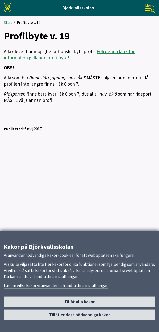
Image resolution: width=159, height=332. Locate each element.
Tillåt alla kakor (79, 304)
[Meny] (150, 8)
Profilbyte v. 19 (29, 22)
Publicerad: (14, 128)
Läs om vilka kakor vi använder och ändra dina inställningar (56, 287)
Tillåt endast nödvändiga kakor (79, 316)
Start (8, 22)
